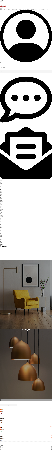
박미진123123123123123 (2, 9)
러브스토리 (1, 192)
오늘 (8, 402)
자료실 (0, 197)
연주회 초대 (1, 213)
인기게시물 (2, 4)
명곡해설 (1, 207)
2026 (6, 9)
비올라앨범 (1, 187)
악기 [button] (0, 237)
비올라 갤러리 (1, 215)
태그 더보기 (5, 246)
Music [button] (0, 230)
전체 (8, 404)
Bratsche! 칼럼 (1, 209)
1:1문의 (7, 4)
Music (0, 186)
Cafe (0, 189)
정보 (0, 219)
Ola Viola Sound (1, 201)
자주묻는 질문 (4, 4)
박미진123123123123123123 (10, 9)
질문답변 (1, 191)
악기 (0, 193)
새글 (0, 4)
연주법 (0, 185)
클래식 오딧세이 (1, 216)
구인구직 (1, 212)
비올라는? (1, 203)
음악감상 (1, 195)
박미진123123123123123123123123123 (18, 9)
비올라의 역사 (1, 183)
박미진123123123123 (43, 9)
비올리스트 (1, 206)
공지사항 (1, 210)
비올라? (1, 182)
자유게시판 (1, 190)
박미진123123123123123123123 (28, 9)
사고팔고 (1, 194)
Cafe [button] (0, 233)
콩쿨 (0, 221)
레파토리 (1, 188)
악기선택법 (1, 204)
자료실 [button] (0, 241)
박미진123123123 (47, 9)
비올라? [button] (1, 226)
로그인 (0, 3)
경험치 (8, 405)
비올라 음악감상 (1, 196)
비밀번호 (1, 67)
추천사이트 (1, 199)
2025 (23, 9)
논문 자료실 (1, 198)
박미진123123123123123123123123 (36, 9)
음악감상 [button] (1, 239)
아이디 (1, 66)
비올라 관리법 (1, 184)
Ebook (0, 218)
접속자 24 (1, 2)
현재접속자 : (26, 446)
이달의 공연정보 (1, 200)
